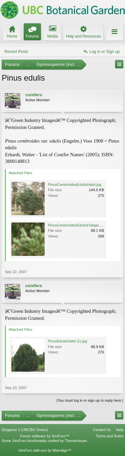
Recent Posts (16, 51)
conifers (33, 94)
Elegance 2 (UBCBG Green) (25, 430)
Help (119, 430)
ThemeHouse (76, 441)
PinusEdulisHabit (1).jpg (67, 341)
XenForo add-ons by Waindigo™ (44, 450)
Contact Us (102, 430)
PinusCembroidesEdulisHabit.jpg (74, 185)
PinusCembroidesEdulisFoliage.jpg (76, 225)
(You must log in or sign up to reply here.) (89, 400)
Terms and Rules (109, 436)
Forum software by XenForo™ (44, 436)
